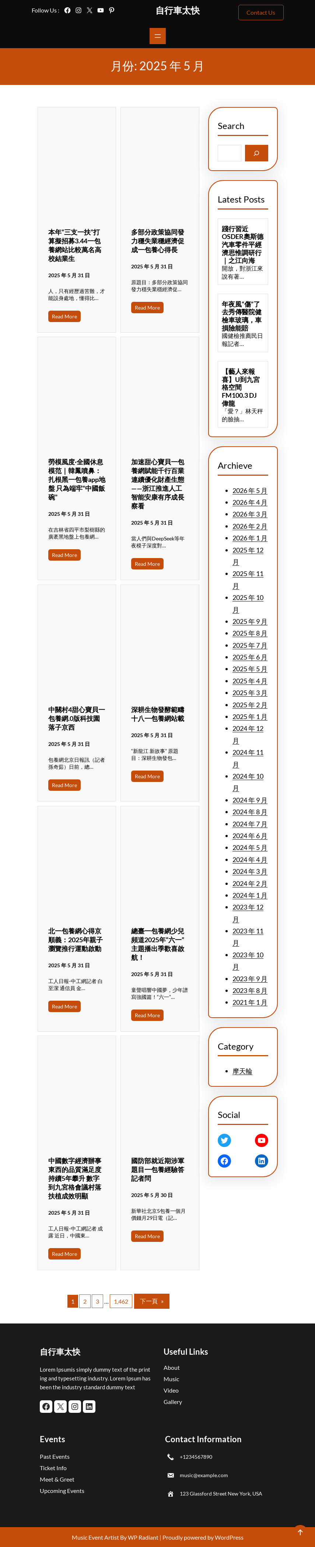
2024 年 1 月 (249, 895)
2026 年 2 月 (249, 526)
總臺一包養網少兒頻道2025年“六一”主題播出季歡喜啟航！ (157, 944)
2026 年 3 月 (249, 514)
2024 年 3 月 (249, 871)
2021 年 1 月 (249, 1002)
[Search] (256, 153)
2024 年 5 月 (249, 847)
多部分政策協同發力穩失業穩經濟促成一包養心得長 (157, 241)
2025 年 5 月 (249, 669)
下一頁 (152, 1300)
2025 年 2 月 (249, 705)
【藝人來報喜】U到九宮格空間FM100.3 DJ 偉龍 (241, 387)
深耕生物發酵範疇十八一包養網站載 (157, 713)
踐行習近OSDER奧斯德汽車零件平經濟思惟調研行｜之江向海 (242, 244)
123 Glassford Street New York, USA (221, 1493)
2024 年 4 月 (249, 859)
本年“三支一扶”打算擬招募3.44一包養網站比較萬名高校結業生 (74, 245)
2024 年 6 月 (249, 836)
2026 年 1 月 (249, 538)
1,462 (121, 1301)
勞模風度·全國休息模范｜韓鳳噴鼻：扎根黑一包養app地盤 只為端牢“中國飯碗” (76, 479)
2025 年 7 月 (249, 645)
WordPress (229, 1537)
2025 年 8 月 (249, 633)
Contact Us (260, 12)
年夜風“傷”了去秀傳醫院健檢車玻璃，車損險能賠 (242, 316)
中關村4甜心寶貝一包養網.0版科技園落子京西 (76, 718)
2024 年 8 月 (249, 812)
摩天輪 (242, 1071)
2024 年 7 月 (249, 824)
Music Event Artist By (99, 1537)
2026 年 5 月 (249, 490)
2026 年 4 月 (249, 502)
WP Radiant (142, 1537)
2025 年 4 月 (249, 681)
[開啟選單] (158, 36)
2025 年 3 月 (249, 693)
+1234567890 (196, 1457)
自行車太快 (177, 10)
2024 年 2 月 (249, 883)
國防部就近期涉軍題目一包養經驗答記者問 (157, 1169)
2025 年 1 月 (249, 716)
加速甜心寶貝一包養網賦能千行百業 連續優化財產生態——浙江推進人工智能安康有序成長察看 (157, 484)
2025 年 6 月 (249, 657)
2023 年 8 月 (249, 990)
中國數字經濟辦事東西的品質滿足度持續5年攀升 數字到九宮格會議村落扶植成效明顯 (74, 1178)
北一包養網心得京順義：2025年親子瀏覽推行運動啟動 (75, 940)
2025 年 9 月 (249, 621)
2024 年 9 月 (249, 800)
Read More (64, 316)
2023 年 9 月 (249, 979)
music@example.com (204, 1475)
